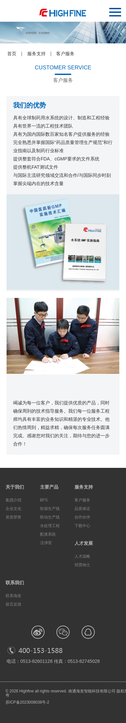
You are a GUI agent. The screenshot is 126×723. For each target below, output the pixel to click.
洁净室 (46, 543)
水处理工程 (50, 525)
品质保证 (82, 508)
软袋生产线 (50, 508)
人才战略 (82, 556)
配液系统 (48, 534)
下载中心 (82, 525)
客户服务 (82, 500)
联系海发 (13, 595)
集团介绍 (13, 500)
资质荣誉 (13, 517)
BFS (44, 500)
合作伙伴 (82, 517)
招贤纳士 (82, 565)
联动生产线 (50, 517)
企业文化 (13, 508)
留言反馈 (13, 604)
